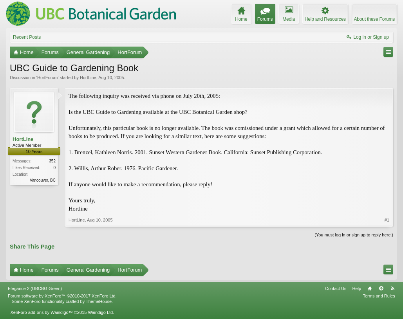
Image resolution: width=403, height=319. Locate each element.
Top (381, 288)
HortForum (47, 77)
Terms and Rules (379, 296)
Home (369, 288)
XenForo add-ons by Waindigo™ (41, 312)
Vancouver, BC (43, 180)
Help (356, 288)
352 (52, 161)
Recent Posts (27, 37)
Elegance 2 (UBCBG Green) (35, 288)
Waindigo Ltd (100, 312)
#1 (387, 220)
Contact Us (335, 288)
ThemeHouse (99, 301)
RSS (392, 288)
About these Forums (374, 19)
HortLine (88, 77)
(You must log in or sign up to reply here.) (353, 234)
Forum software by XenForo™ (62, 296)
